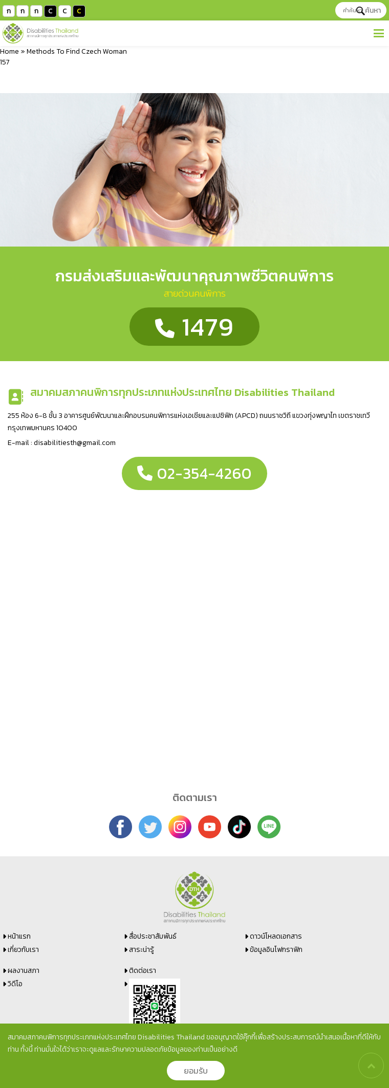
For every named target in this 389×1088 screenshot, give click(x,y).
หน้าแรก (19, 936)
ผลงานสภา (23, 970)
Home (9, 51)
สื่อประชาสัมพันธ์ (153, 936)
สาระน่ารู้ (141, 949)
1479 (194, 326)
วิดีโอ (15, 984)
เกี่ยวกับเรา (23, 949)
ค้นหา (368, 10)
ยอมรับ (196, 1070)
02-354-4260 (194, 473)
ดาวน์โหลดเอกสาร (276, 936)
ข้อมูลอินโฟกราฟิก (276, 949)
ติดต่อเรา (142, 970)
